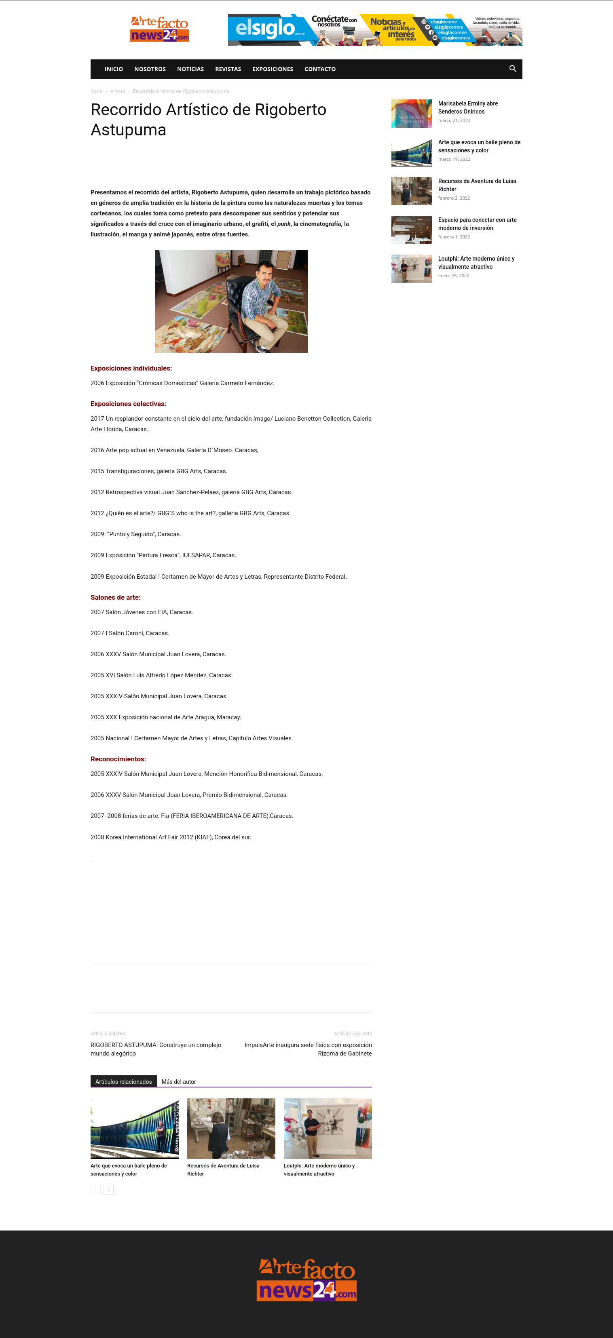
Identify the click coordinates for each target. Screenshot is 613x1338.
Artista (117, 91)
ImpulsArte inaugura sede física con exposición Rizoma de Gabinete (308, 1049)
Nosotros (150, 69)
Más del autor (179, 1082)
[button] (512, 70)
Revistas (228, 69)
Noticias (190, 69)
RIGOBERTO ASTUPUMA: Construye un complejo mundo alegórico (156, 1049)
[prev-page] (96, 1190)
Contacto (320, 69)
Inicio (114, 69)
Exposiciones (272, 69)
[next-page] (109, 1190)
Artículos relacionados (123, 1082)
